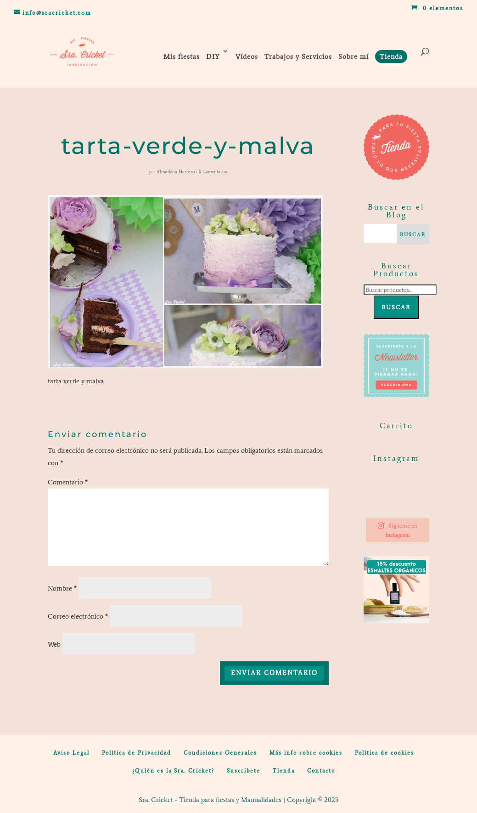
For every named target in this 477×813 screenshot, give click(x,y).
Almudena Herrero (176, 172)
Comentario (68, 482)
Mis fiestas (181, 56)
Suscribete (243, 771)
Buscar (396, 307)
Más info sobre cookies (305, 753)
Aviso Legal (71, 753)
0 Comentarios (213, 172)
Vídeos (247, 56)
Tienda (284, 771)
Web (54, 644)
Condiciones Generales (220, 753)
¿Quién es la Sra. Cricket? (173, 771)
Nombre (62, 588)
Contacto (321, 771)
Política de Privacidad (136, 753)
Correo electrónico (78, 616)
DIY (213, 56)
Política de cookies (384, 753)
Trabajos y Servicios (298, 56)
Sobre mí (353, 56)
